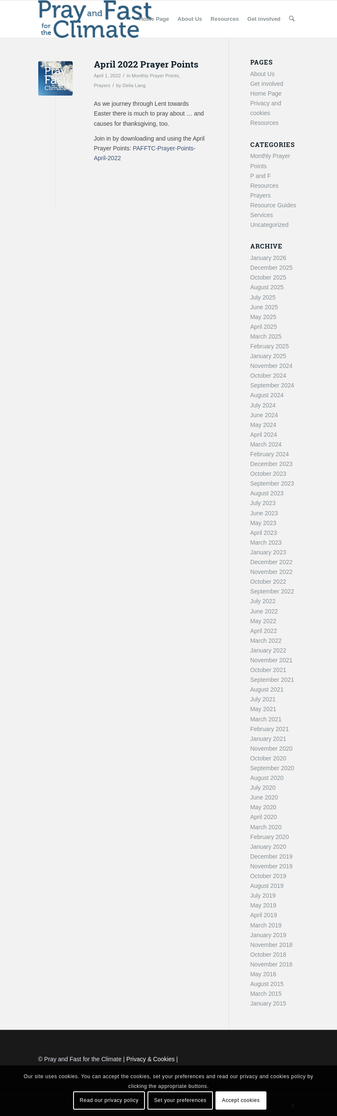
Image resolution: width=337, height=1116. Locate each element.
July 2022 (263, 601)
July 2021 (263, 699)
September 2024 (272, 385)
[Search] (292, 19)
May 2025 (263, 317)
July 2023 (263, 503)
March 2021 (266, 719)
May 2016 (263, 974)
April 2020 (263, 817)
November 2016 (271, 964)
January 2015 (268, 1003)
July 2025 (263, 297)
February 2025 (269, 346)
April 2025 (263, 326)
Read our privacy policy (109, 1100)
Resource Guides (273, 205)
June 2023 (264, 513)
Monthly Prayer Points (155, 75)
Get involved (266, 83)
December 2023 (271, 464)
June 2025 (264, 307)
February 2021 (269, 729)
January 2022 (268, 650)
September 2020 (272, 768)
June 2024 (264, 415)
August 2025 (267, 287)
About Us (262, 74)
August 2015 (267, 983)
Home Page (266, 93)
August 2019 (267, 885)
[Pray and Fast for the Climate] (95, 19)
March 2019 (266, 925)
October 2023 (268, 473)
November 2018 (271, 944)
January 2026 (268, 257)
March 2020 (266, 827)
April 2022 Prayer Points (146, 64)
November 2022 (271, 571)
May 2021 (263, 709)
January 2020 (268, 846)
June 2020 (264, 797)
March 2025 (266, 336)
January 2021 (268, 738)
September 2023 (272, 483)
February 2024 (269, 454)
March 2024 (266, 444)
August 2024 (267, 395)
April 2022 (263, 630)
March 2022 (266, 640)
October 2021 (268, 670)
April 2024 (263, 434)
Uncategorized (269, 224)
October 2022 (268, 581)
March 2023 (266, 542)
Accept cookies (241, 1100)
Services (261, 215)
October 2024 (268, 375)
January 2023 (268, 552)
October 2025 (268, 277)
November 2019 (271, 866)
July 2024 (263, 405)
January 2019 (268, 935)
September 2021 (272, 679)
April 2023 (263, 532)
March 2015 (266, 993)
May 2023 (263, 523)
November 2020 (271, 748)
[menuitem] (154, 19)
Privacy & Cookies (150, 1059)
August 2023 (267, 493)
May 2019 (263, 905)
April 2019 (263, 915)
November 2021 (271, 660)
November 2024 (271, 365)
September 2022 (272, 591)
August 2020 (267, 777)
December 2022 (271, 562)
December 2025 (271, 267)
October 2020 (268, 758)
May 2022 (263, 621)
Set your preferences (180, 1100)
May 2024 (263, 424)
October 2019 (268, 876)
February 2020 (269, 836)
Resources (264, 122)
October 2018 (268, 954)
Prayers (102, 85)
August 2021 (267, 689)
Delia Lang (133, 85)
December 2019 (271, 856)
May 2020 (263, 807)
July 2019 (263, 895)
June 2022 (264, 611)
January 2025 (268, 356)
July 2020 (263, 787)
